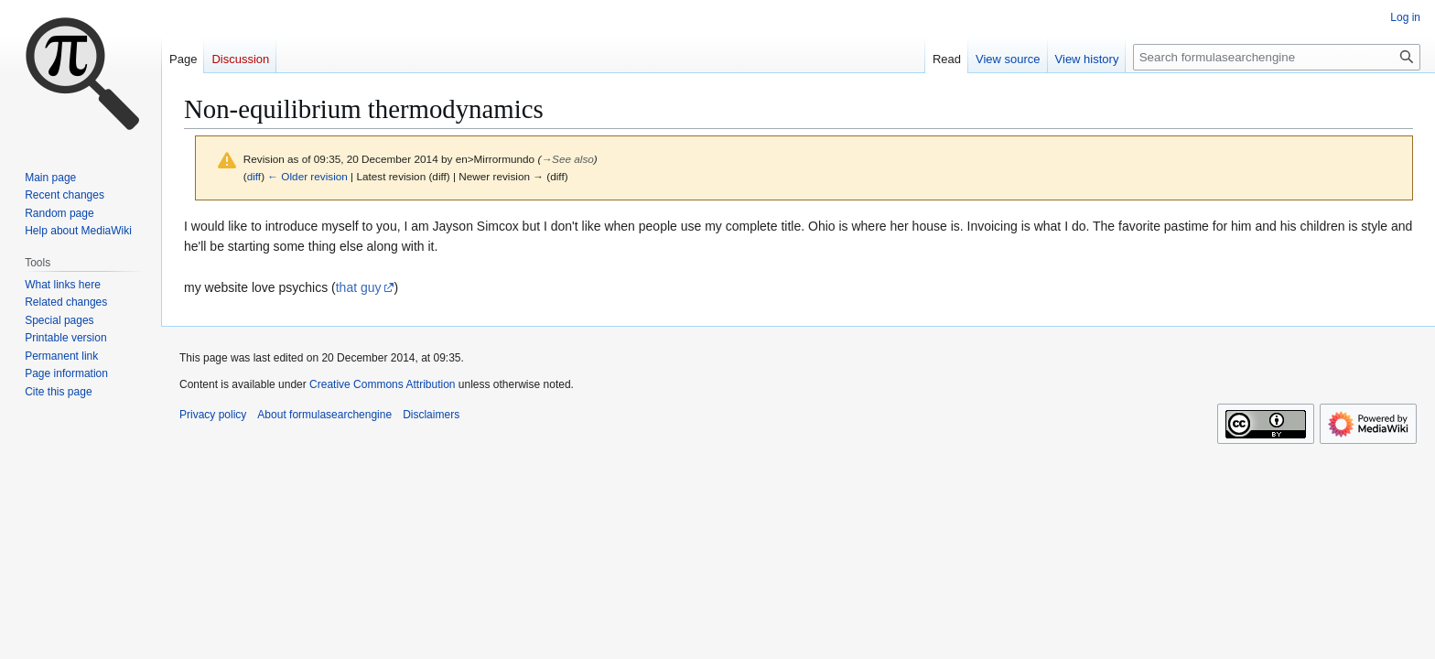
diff (254, 176)
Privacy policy (212, 414)
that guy (359, 287)
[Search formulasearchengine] (1276, 57)
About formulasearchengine (324, 414)
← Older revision (307, 176)
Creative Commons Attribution (382, 384)
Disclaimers (431, 414)
